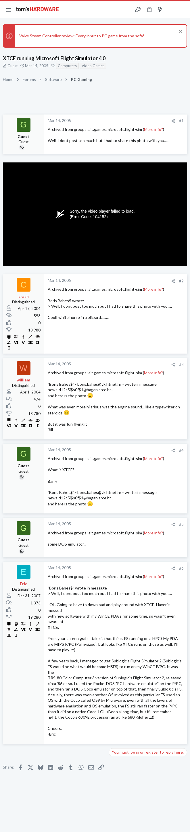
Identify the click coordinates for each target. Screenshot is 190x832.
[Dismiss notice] (179, 32)
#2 (181, 281)
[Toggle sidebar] (171, 9)
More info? (153, 129)
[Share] (173, 121)
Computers (67, 65)
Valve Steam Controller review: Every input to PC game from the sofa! (81, 35)
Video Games (93, 65)
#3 (181, 364)
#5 (181, 524)
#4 (181, 450)
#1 (181, 121)
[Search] (182, 10)
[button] (8, 10)
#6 (181, 568)
